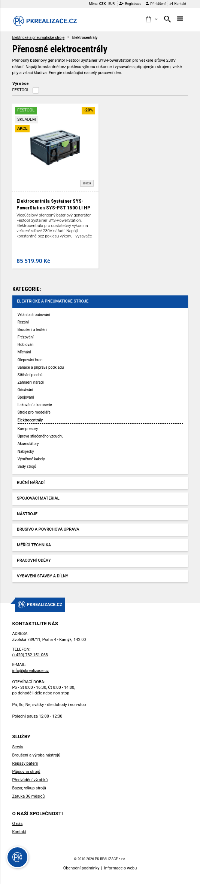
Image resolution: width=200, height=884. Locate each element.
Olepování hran (30, 360)
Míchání (24, 352)
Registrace (130, 3)
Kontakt (177, 3)
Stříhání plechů (30, 375)
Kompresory (28, 429)
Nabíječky (26, 451)
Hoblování (26, 345)
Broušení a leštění (33, 330)
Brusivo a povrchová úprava (48, 529)
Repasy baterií (25, 763)
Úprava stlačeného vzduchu (41, 436)
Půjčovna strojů (26, 771)
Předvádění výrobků (30, 779)
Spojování (26, 397)
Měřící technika (34, 545)
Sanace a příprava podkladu (41, 367)
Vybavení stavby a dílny (42, 576)
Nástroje (27, 514)
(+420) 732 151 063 (30, 655)
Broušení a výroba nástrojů (36, 755)
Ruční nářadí (31, 482)
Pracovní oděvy (34, 560)
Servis (18, 747)
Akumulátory (28, 444)
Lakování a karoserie (35, 405)
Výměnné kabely (31, 459)
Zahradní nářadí (31, 382)
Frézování (26, 337)
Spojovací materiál (38, 498)
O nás (17, 823)
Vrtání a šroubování (34, 315)
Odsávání (25, 390)
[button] (151, 19)
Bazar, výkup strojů (29, 788)
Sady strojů (27, 466)
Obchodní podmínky (81, 868)
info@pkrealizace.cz (30, 670)
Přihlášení (156, 3)
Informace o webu (120, 868)
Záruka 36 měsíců (28, 796)
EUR (111, 3)
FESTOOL (21, 90)
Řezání (23, 322)
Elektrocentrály (30, 420)
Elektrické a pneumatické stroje (38, 38)
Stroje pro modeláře (34, 412)
